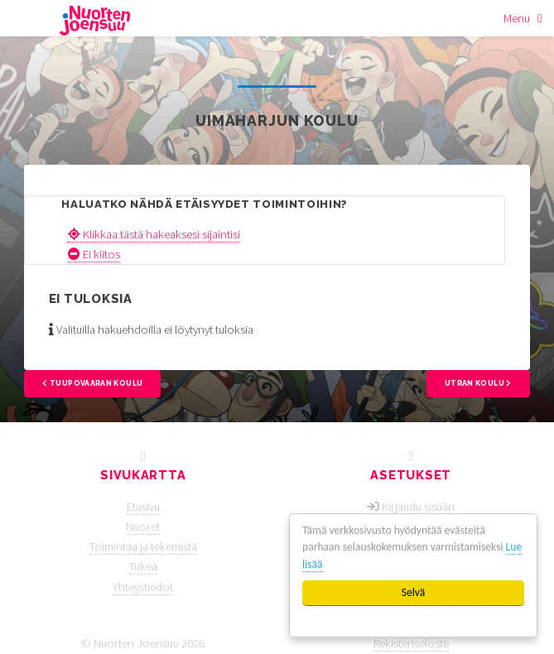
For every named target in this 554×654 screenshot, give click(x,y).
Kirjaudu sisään (418, 506)
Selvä (414, 592)
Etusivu (143, 506)
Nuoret (143, 526)
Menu (516, 18)
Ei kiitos (94, 254)
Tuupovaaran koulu (92, 383)
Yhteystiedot (143, 586)
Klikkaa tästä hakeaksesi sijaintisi (154, 234)
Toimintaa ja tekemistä (143, 546)
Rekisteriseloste (411, 643)
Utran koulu (478, 383)
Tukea (143, 566)
